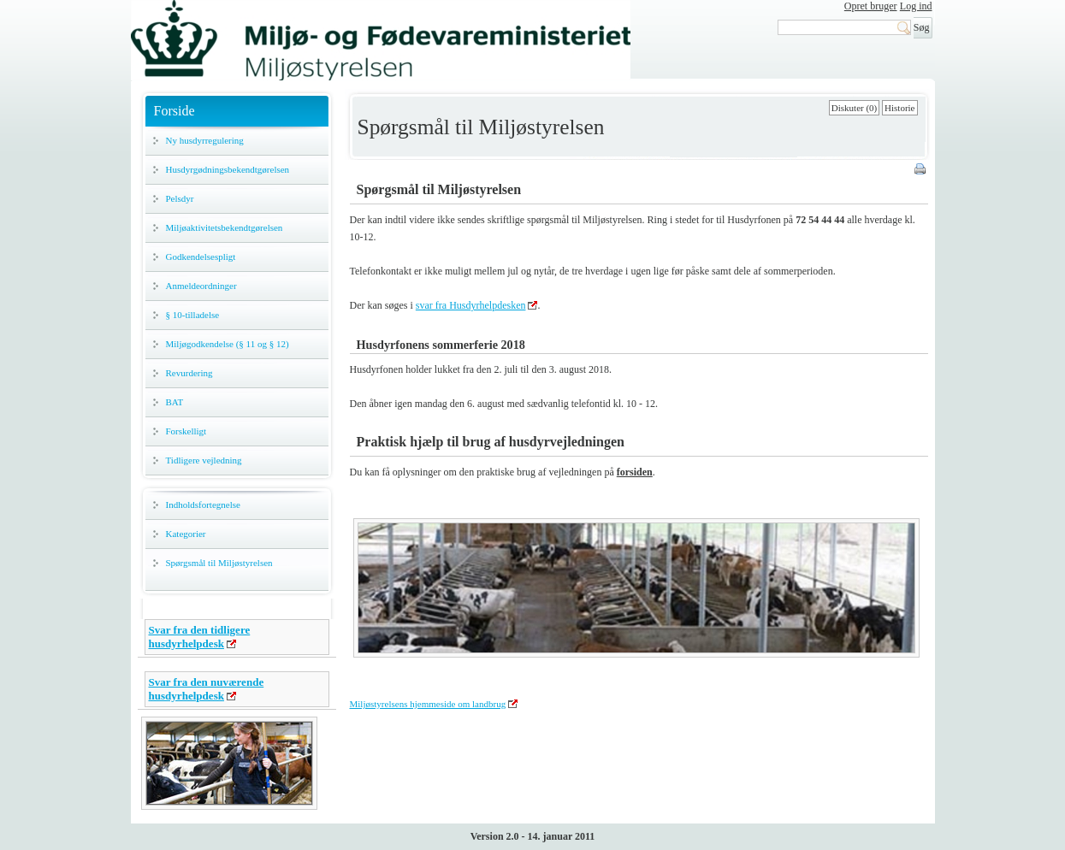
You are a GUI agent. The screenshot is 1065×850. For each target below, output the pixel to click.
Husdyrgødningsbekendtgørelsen (228, 169)
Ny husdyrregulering (205, 140)
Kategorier (186, 533)
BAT (175, 402)
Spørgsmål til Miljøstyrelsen (219, 563)
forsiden (635, 472)
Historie (899, 108)
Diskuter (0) (854, 108)
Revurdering (189, 373)
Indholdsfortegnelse (203, 504)
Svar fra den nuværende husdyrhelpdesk (206, 689)
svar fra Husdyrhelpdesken (471, 305)
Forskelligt (186, 431)
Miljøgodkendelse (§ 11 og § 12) (227, 344)
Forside (174, 110)
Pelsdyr (180, 198)
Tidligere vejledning (204, 460)
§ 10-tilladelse (193, 315)
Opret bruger (870, 6)
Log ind (916, 6)
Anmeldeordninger (201, 285)
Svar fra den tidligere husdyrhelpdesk (200, 636)
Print (921, 170)
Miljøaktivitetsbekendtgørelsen (224, 227)
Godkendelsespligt (201, 256)
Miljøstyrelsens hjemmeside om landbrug (428, 704)
